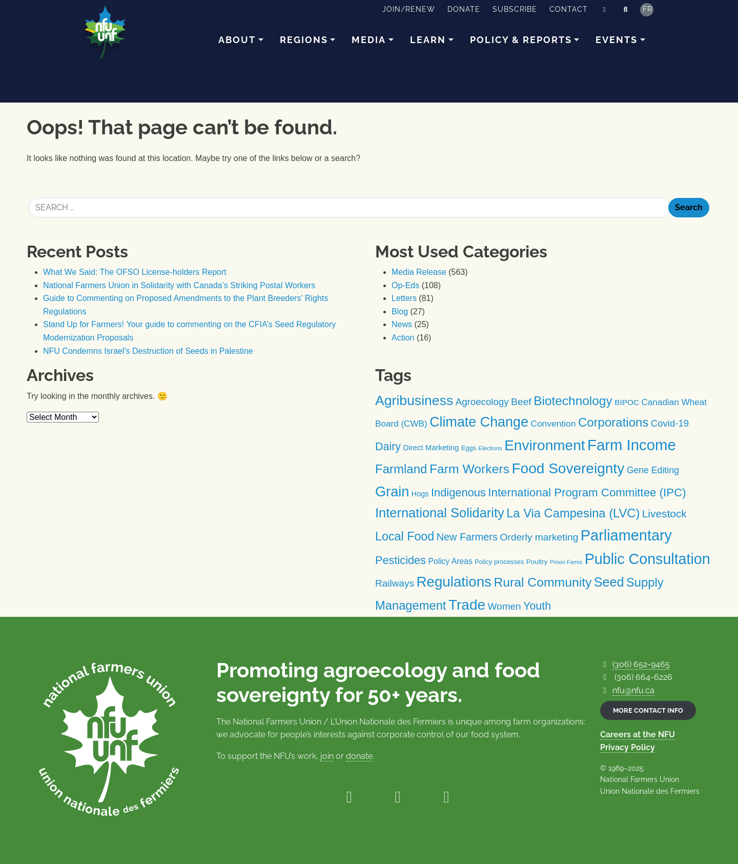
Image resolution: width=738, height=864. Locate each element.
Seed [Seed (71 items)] (609, 582)
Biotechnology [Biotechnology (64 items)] (573, 401)
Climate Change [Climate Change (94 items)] (478, 422)
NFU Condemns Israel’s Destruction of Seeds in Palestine (148, 351)
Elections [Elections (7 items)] (490, 448)
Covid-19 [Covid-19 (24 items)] (670, 423)
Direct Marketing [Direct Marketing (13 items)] (431, 447)
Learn (428, 39)
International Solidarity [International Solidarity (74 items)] (439, 513)
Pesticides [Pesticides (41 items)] (400, 560)
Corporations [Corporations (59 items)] (613, 422)
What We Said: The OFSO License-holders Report (135, 272)
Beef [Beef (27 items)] (521, 401)
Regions (304, 39)
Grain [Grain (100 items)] (392, 491)
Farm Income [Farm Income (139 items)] (631, 444)
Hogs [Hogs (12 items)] (420, 494)
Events (617, 39)
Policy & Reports (521, 39)
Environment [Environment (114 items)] (544, 445)
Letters (404, 298)
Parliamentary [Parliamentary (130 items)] (626, 535)
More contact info (648, 710)
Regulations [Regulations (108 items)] (453, 582)
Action (403, 337)
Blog (400, 311)
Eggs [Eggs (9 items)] (468, 448)
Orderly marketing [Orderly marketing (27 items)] (539, 537)
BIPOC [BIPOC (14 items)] (626, 402)
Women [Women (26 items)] (504, 606)
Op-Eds (405, 285)
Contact (568, 9)
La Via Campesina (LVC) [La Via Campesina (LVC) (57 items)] (573, 513)
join (327, 756)
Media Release (419, 272)
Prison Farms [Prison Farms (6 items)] (566, 562)
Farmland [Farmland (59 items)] (401, 469)
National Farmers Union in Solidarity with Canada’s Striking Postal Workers (179, 285)
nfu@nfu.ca (633, 690)
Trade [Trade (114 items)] (466, 605)
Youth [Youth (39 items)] (537, 606)
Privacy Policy (627, 747)
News (402, 324)
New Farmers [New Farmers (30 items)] (467, 536)
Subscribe (515, 9)
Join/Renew (408, 9)
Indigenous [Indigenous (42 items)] (458, 492)
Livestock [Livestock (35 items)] (664, 513)
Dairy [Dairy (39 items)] (388, 446)
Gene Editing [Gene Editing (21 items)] (653, 470)
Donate (463, 9)
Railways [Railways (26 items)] (394, 583)
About (237, 39)
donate (359, 756)
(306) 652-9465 (641, 664)
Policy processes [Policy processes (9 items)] (499, 562)
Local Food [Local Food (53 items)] (404, 536)
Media (369, 39)
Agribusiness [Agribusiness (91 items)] (414, 400)
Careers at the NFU (637, 734)
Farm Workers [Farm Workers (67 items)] (469, 469)
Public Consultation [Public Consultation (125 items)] (647, 559)
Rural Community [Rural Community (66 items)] (542, 582)
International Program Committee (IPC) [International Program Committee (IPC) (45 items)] (587, 492)
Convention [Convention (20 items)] (553, 423)
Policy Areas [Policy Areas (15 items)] (450, 561)
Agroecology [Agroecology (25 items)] (482, 401)
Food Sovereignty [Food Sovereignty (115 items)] (567, 468)
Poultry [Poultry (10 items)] (537, 562)
